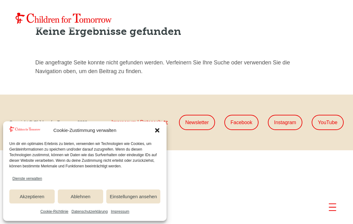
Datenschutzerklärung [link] (89, 211)
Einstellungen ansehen (133, 196)
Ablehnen (80, 196)
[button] (157, 130)
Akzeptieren (32, 196)
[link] (63, 18)
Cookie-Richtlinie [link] (54, 211)
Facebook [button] (241, 122)
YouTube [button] (327, 122)
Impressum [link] (120, 211)
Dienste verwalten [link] (27, 178)
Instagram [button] (285, 122)
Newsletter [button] (197, 122)
